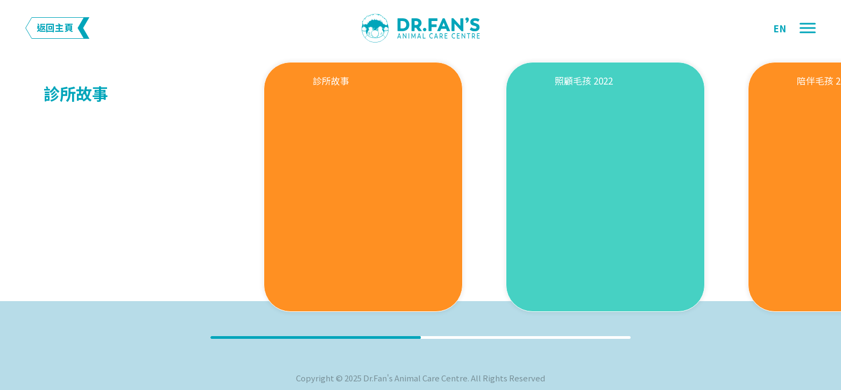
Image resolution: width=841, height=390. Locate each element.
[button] (808, 28)
